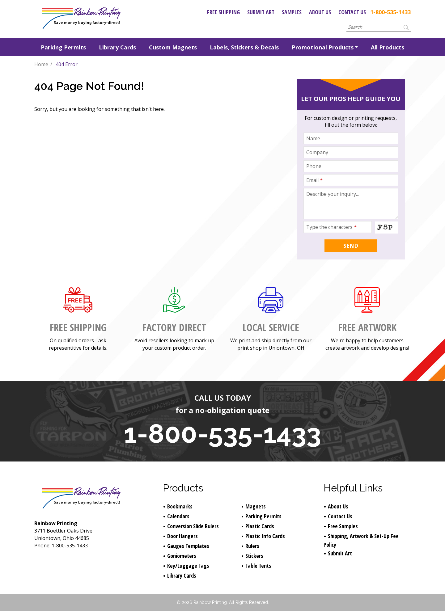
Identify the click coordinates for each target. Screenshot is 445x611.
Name (313, 138)
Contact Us (352, 12)
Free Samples (343, 526)
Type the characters (331, 227)
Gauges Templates (188, 546)
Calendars (178, 516)
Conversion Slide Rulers (193, 526)
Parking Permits (63, 47)
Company (317, 152)
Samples (292, 12)
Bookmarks (180, 506)
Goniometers (181, 555)
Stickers (254, 555)
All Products (387, 47)
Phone (313, 166)
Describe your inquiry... (332, 194)
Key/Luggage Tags (188, 565)
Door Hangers (182, 536)
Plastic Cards (259, 526)
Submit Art (260, 12)
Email (314, 180)
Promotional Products (323, 47)
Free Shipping (223, 12)
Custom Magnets (173, 47)
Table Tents (258, 565)
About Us (320, 12)
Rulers (252, 546)
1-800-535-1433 (390, 12)
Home (41, 64)
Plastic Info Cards (265, 536)
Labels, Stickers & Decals (244, 47)
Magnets (255, 506)
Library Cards (117, 47)
